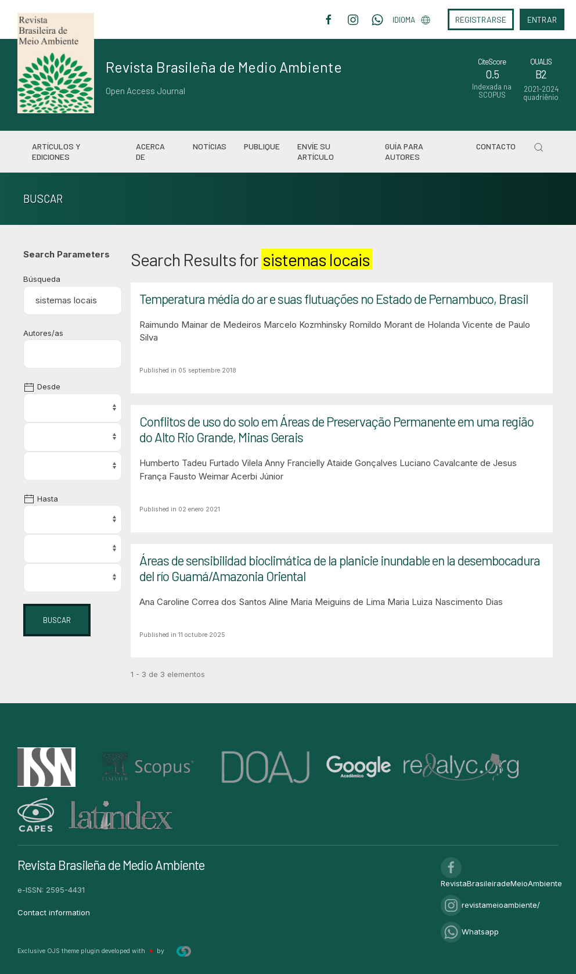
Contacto (496, 146)
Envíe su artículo (315, 151)
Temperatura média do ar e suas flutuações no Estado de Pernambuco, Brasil (333, 299)
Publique (262, 146)
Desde (41, 386)
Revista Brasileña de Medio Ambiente (224, 67)
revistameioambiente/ (490, 904)
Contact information (53, 912)
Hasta (40, 498)
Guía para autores (404, 151)
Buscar (57, 620)
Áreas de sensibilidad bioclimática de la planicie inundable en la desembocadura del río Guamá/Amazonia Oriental (339, 568)
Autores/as (43, 333)
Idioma (411, 19)
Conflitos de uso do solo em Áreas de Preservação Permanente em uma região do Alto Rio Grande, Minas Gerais (336, 429)
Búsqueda (41, 279)
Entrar (542, 19)
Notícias (209, 146)
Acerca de (150, 151)
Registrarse (480, 19)
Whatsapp (470, 931)
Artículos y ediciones (56, 151)
